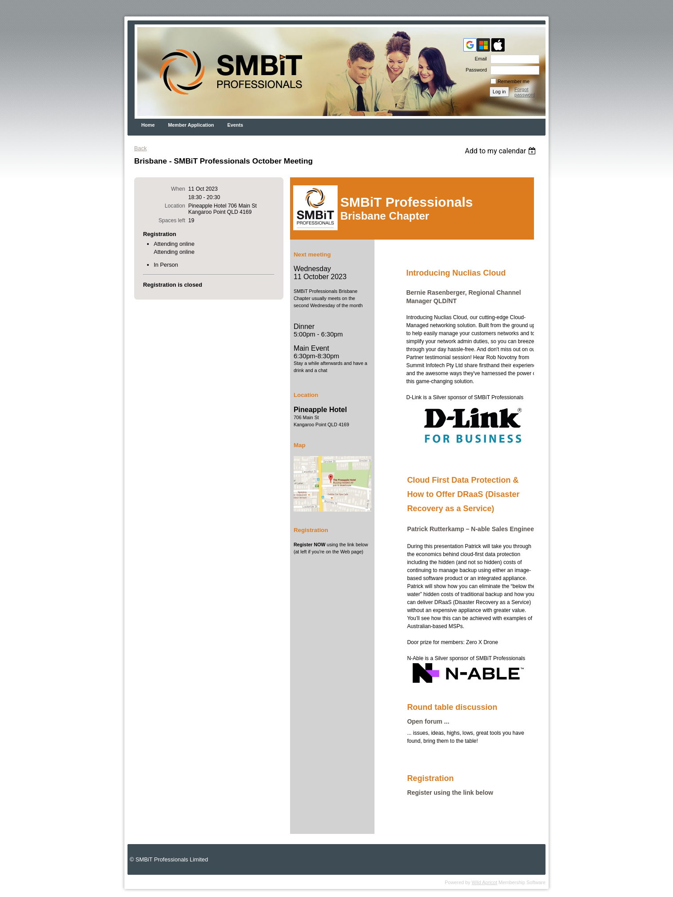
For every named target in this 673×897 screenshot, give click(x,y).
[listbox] (501, 150)
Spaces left (172, 220)
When (178, 189)
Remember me (514, 81)
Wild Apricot (484, 882)
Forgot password (524, 92)
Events (235, 125)
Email (479, 58)
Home (148, 125)
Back (140, 148)
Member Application (191, 125)
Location (175, 206)
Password (474, 69)
